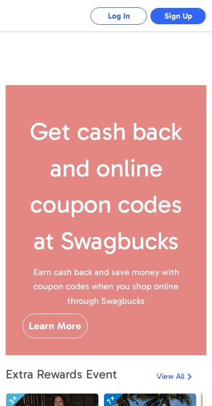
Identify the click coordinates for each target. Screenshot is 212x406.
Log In (119, 16)
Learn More (55, 326)
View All (170, 376)
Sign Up (178, 16)
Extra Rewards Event (61, 374)
